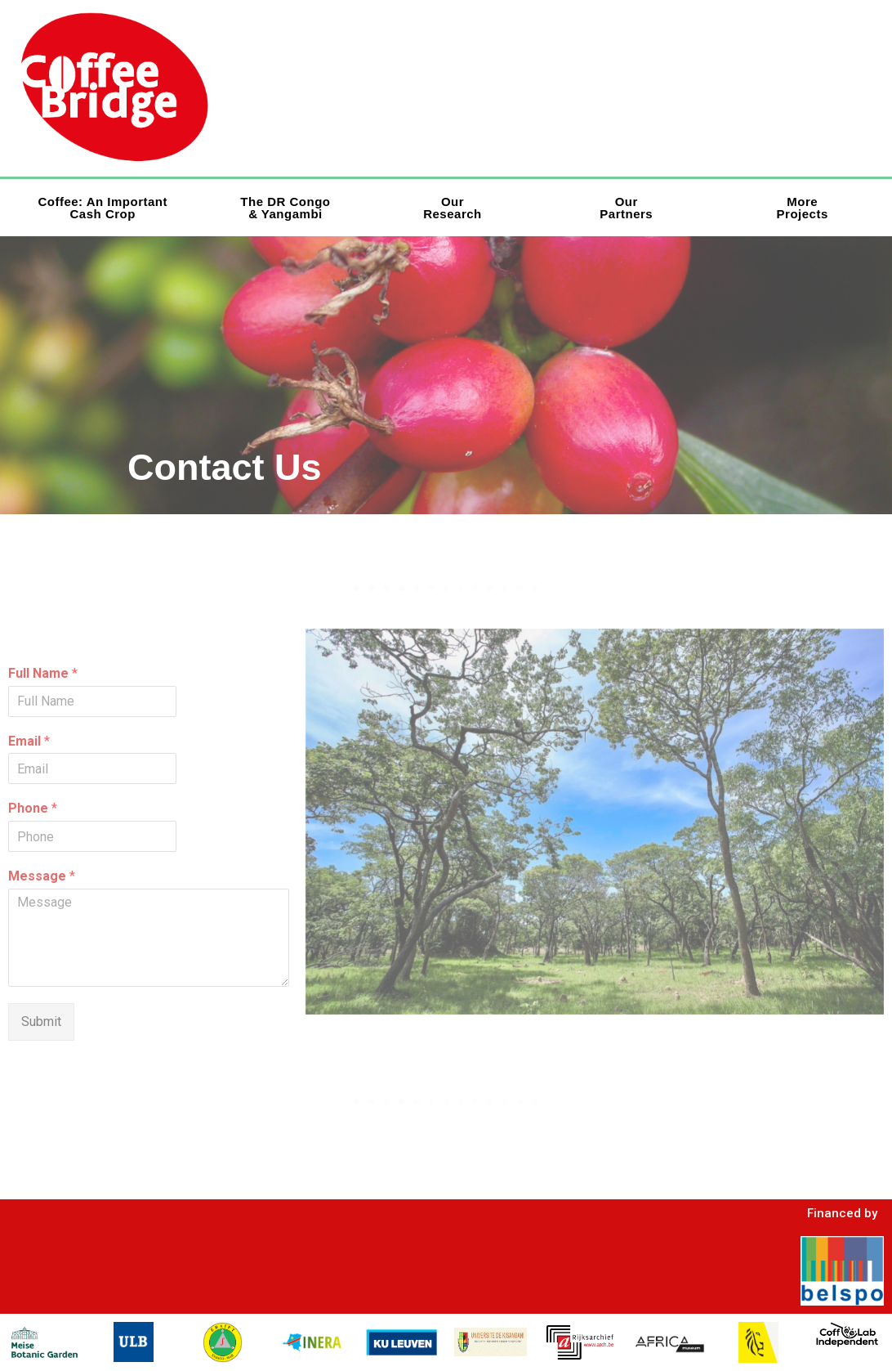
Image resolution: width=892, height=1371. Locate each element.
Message (41, 876)
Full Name (43, 673)
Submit (41, 1021)
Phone (32, 808)
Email (29, 741)
